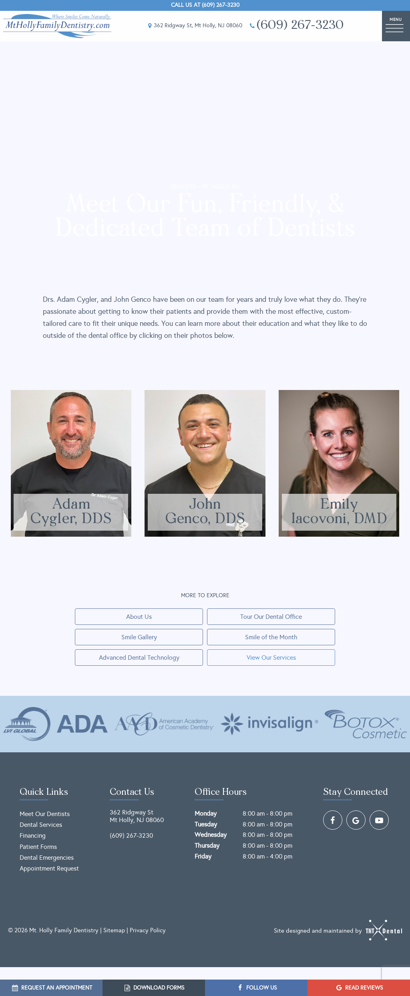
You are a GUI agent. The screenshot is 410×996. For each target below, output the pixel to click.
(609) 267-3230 (296, 26)
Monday (206, 813)
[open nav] (396, 26)
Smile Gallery (139, 637)
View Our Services (271, 657)
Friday (203, 856)
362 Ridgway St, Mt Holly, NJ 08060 (194, 25)
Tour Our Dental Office (271, 616)
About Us (139, 616)
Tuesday (206, 824)
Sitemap (114, 930)
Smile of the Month (271, 637)
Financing (33, 835)
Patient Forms (38, 847)
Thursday (207, 845)
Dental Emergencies (47, 857)
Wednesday (211, 834)
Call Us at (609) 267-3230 (205, 5)
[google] (356, 820)
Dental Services (41, 824)
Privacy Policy (148, 930)
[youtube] (379, 820)
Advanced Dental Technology (139, 657)
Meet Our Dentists (45, 814)
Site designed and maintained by (338, 930)
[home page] (57, 26)
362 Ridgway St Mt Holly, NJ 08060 (137, 816)
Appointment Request (49, 868)
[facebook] (332, 820)
